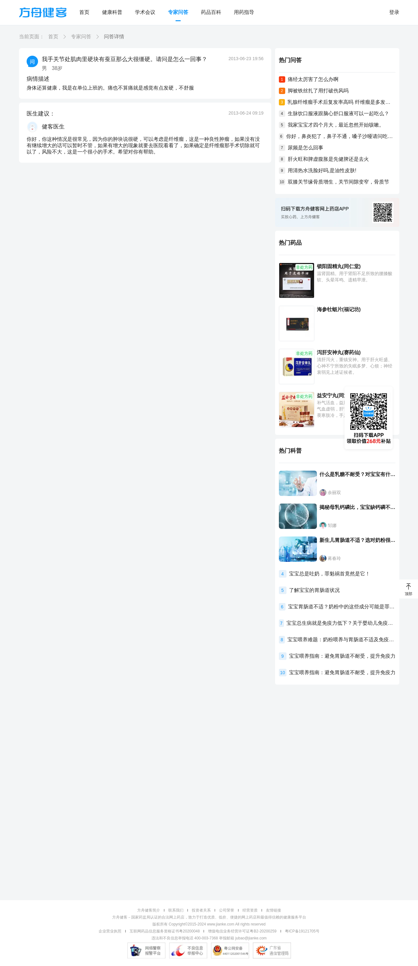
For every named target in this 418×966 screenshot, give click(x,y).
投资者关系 (201, 910)
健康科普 (112, 12)
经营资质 (250, 910)
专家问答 (178, 12)
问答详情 (114, 36)
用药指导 (244, 12)
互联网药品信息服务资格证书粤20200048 (165, 931)
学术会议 (145, 12)
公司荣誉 (226, 910)
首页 (84, 12)
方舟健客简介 (148, 910)
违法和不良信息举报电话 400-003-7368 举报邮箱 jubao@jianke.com (209, 938)
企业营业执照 (110, 931)
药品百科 (211, 12)
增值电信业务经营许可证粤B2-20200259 (242, 931)
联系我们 (175, 910)
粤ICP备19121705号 (302, 931)
